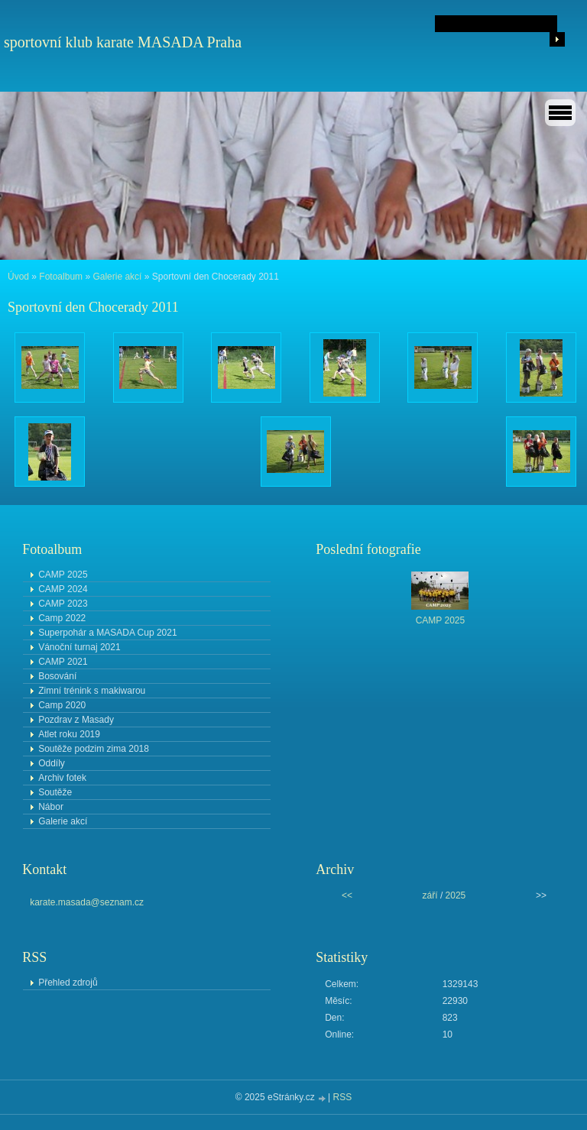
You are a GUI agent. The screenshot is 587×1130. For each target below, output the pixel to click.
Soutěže (55, 792)
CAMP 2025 (62, 574)
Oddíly (51, 763)
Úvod (18, 276)
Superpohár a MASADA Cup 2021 (107, 632)
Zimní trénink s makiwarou (91, 690)
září (430, 895)
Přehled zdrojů (67, 982)
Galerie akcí (116, 276)
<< (347, 895)
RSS (342, 1097)
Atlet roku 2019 (69, 734)
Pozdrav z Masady (76, 719)
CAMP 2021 (62, 661)
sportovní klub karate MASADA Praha (123, 42)
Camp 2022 (62, 618)
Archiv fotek (62, 777)
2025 (456, 895)
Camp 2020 (62, 705)
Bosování (57, 676)
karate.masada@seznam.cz (87, 902)
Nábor (50, 806)
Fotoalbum (61, 276)
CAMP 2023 (62, 603)
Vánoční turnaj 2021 (79, 647)
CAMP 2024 (62, 589)
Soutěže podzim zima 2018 (93, 748)
